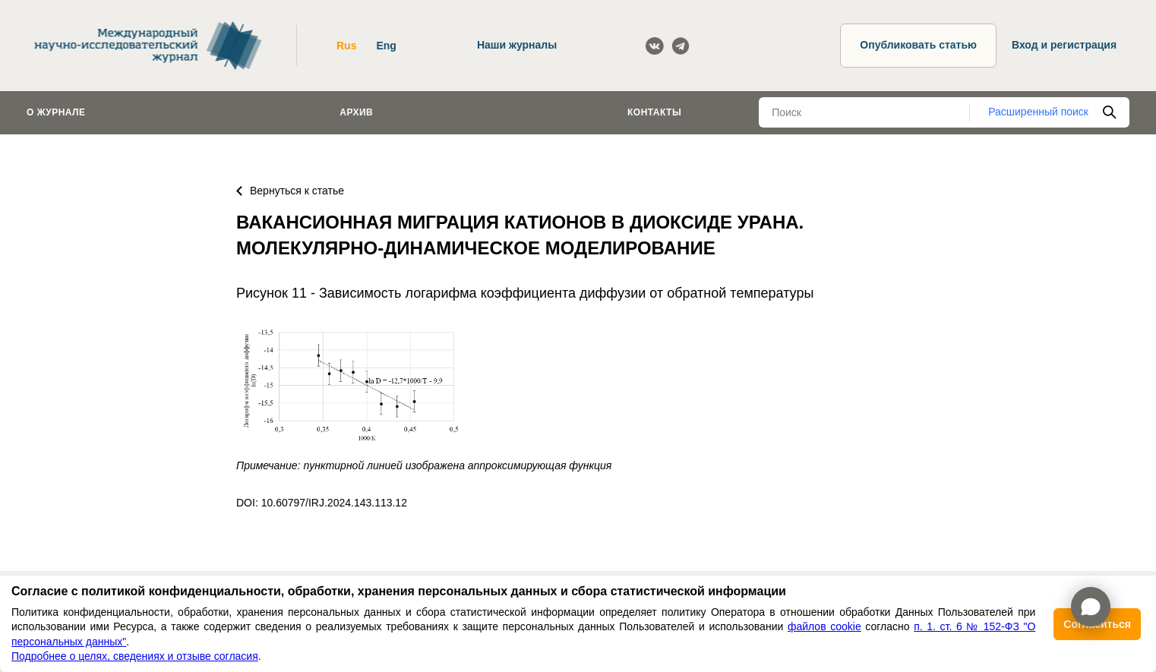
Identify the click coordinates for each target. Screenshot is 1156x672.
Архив (356, 112)
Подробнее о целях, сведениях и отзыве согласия (134, 656)
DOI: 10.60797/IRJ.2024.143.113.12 (321, 503)
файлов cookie (824, 626)
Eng (386, 45)
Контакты (654, 112)
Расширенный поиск (1038, 112)
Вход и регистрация (1064, 45)
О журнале (56, 112)
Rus (346, 45)
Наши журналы (517, 45)
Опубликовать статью (918, 45)
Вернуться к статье (290, 191)
